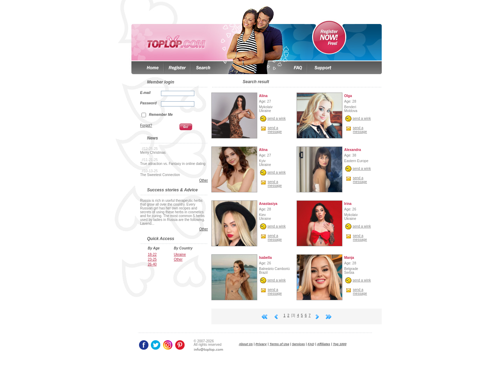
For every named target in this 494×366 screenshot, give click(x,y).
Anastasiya (268, 204)
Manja (349, 258)
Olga (348, 96)
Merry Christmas (152, 152)
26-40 (152, 264)
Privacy (261, 344)
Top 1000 (340, 344)
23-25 (152, 259)
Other (203, 180)
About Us (246, 344)
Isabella (265, 258)
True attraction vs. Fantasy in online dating (172, 164)
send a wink (276, 118)
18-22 (152, 254)
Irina (347, 204)
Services (298, 344)
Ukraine (180, 254)
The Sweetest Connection (160, 175)
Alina (263, 96)
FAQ (311, 344)
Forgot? (146, 125)
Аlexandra (352, 150)
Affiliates (323, 344)
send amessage (275, 130)
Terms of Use (279, 344)
